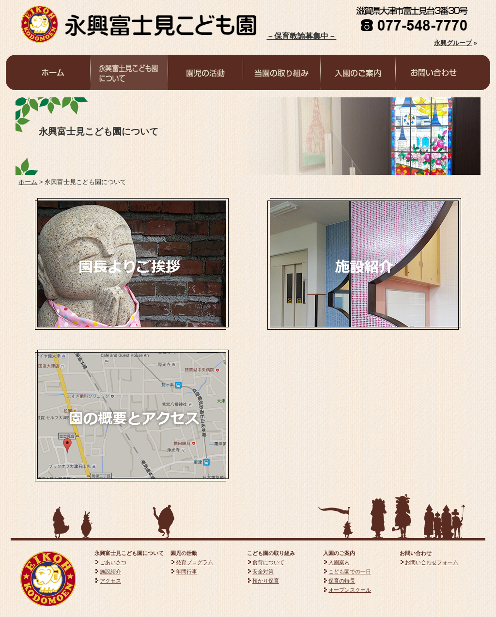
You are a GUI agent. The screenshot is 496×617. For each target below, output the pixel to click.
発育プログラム (194, 562)
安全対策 (263, 571)
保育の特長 (341, 581)
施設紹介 (110, 571)
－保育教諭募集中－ (301, 36)
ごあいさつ (113, 562)
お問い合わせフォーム (431, 562)
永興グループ (453, 42)
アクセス (110, 581)
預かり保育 (265, 581)
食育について (268, 562)
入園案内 (339, 562)
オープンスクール (349, 590)
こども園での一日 (349, 571)
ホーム (27, 181)
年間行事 (186, 571)
